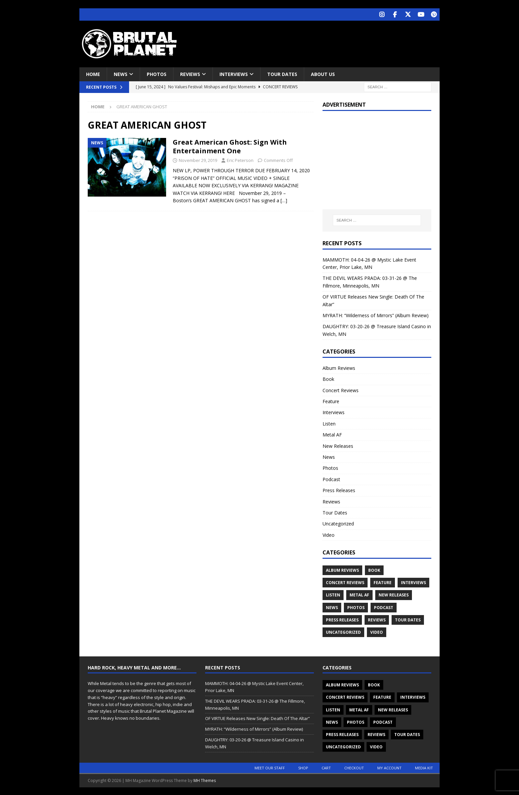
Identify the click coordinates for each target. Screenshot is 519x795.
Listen (329, 423)
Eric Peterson (240, 160)
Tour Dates (282, 73)
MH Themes (204, 780)
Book (328, 378)
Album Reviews (339, 367)
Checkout (354, 767)
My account (389, 767)
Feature (331, 401)
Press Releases (339, 489)
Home (93, 73)
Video (329, 534)
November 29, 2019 (198, 160)
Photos (156, 73)
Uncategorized (338, 523)
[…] (284, 200)
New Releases (338, 445)
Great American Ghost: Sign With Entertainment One (230, 146)
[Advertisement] (323, 42)
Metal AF (332, 434)
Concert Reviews (341, 390)
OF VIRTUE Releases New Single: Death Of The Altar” (257, 718)
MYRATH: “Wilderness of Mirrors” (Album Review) (376, 315)
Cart (326, 767)
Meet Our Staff (269, 767)
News (120, 73)
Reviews (190, 73)
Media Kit (424, 767)
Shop (303, 767)
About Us (323, 73)
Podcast (331, 478)
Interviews (233, 73)
